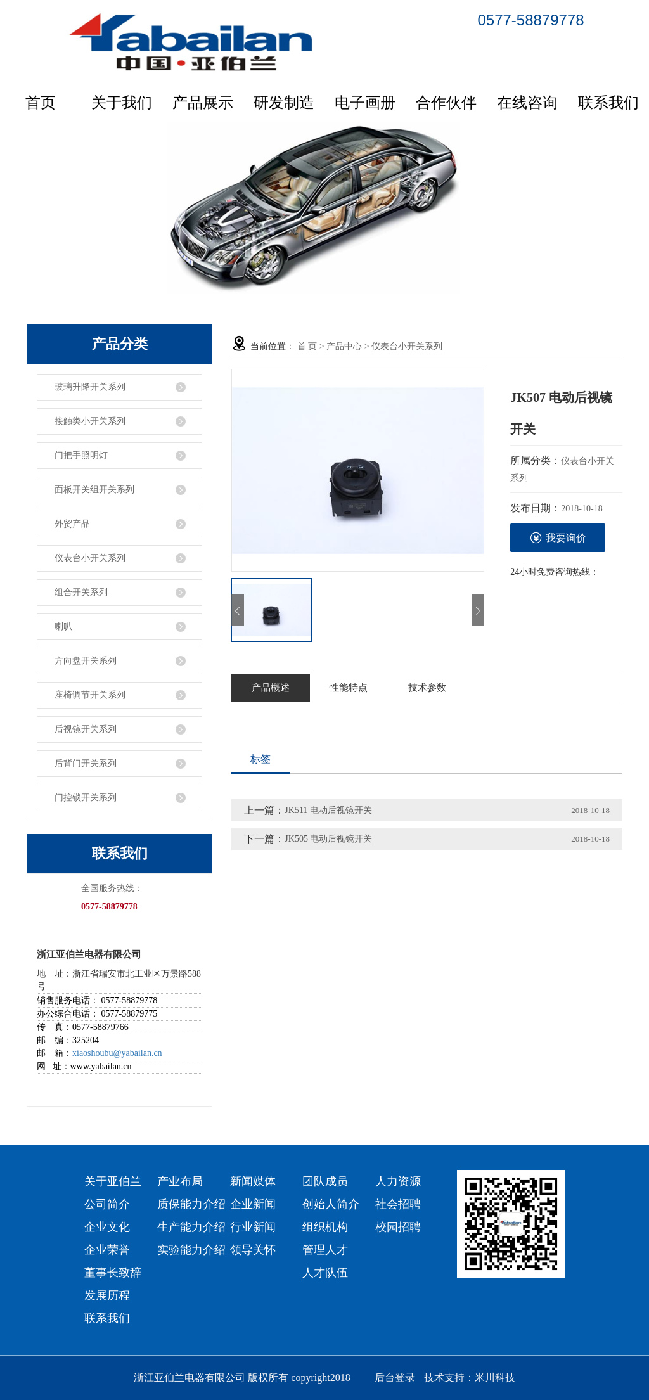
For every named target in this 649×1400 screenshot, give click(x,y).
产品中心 (344, 346)
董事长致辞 (112, 1272)
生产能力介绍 (191, 1227)
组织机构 (325, 1227)
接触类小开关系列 (90, 421)
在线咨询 (527, 102)
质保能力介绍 (191, 1204)
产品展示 (202, 102)
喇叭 (63, 626)
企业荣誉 (107, 1249)
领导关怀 (253, 1249)
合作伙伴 (446, 102)
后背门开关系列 (86, 763)
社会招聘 (398, 1204)
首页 (40, 102)
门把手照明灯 (81, 455)
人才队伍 (325, 1272)
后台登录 (395, 1377)
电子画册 (365, 102)
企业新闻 (253, 1204)
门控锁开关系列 (86, 797)
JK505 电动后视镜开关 (328, 839)
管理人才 (325, 1249)
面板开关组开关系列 (94, 489)
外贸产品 (72, 524)
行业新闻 (253, 1227)
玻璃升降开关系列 (90, 387)
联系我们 (608, 102)
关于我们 (121, 102)
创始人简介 (330, 1204)
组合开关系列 (81, 592)
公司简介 (107, 1204)
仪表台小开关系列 (90, 558)
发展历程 (107, 1295)
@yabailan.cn (137, 1053)
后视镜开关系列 (86, 729)
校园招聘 (398, 1227)
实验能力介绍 (191, 1249)
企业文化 (107, 1227)
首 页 (307, 346)
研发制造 (284, 102)
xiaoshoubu (92, 1053)
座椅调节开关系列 (90, 695)
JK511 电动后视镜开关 (328, 810)
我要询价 (558, 537)
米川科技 (495, 1377)
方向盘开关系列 (86, 660)
